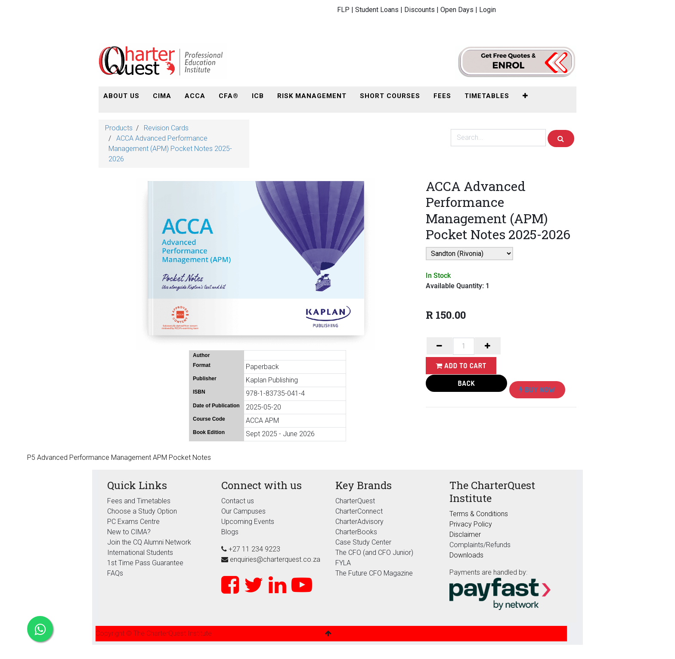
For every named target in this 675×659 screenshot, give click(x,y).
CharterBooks (356, 532)
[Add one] (488, 345)
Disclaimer (465, 534)
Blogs (229, 532)
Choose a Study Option (142, 511)
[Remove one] (439, 345)
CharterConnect (359, 511)
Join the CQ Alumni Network (149, 542)
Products (119, 128)
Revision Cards (166, 128)
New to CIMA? (129, 532)
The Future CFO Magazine (374, 573)
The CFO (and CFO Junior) (374, 552)
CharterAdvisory (359, 521)
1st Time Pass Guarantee (146, 563)
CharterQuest (355, 501)
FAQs (115, 573)
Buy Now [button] (537, 389)
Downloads (466, 555)
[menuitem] (121, 96)
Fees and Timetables (138, 501)
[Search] (561, 138)
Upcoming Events (247, 521)
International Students (140, 552)
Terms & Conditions (478, 514)
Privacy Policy (470, 524)
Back (466, 383)
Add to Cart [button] (461, 365)
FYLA (343, 563)
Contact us (237, 501)
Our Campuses (243, 511)
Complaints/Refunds (480, 545)
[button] (525, 96)
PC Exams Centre (133, 521)
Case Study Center (363, 542)
